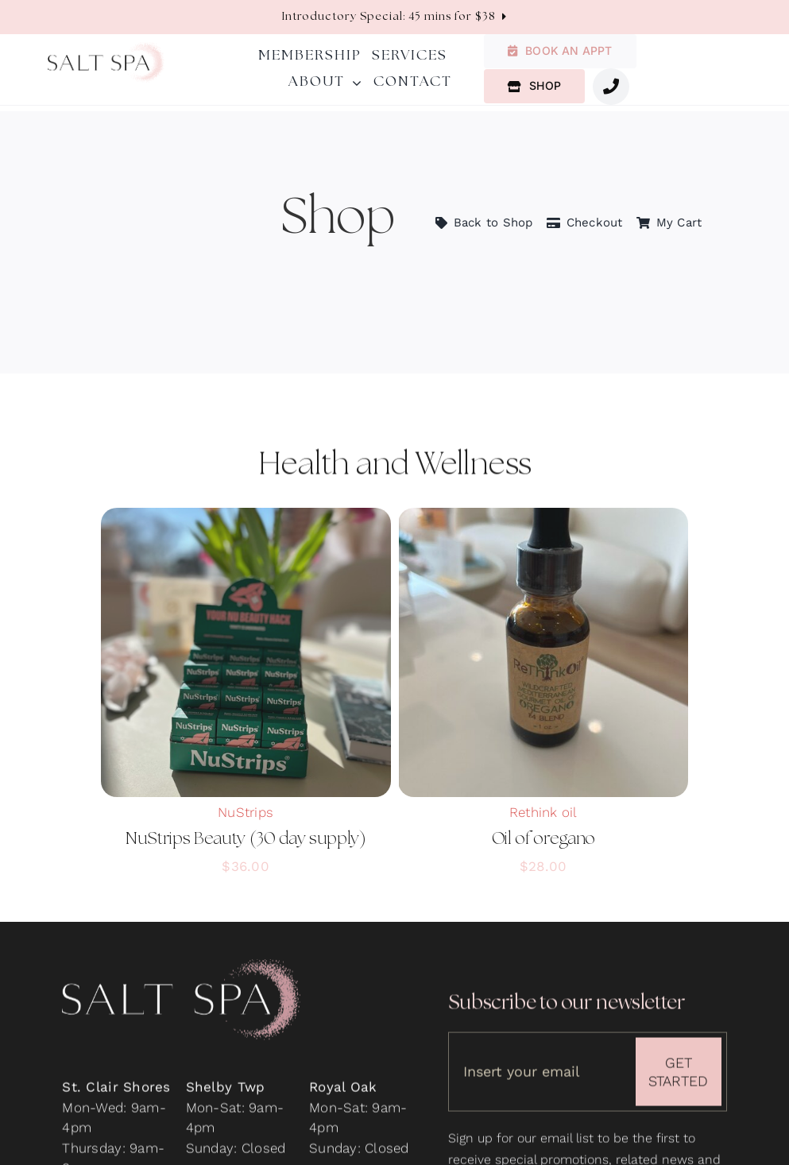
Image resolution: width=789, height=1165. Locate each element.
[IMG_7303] (246, 514)
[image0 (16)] (543, 514)
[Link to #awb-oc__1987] (611, 86)
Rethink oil (543, 812)
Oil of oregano (543, 839)
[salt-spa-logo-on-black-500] (181, 971)
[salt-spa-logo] (106, 48)
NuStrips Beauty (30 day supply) (246, 839)
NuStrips (245, 812)
